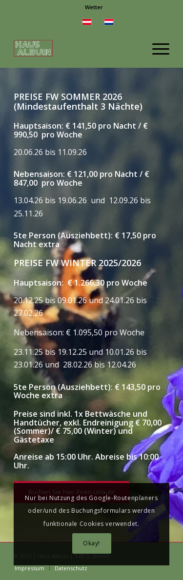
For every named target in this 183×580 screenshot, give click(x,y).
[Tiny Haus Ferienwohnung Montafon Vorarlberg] (76, 48)
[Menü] (155, 48)
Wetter (94, 7)
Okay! (91, 543)
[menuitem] (94, 7)
